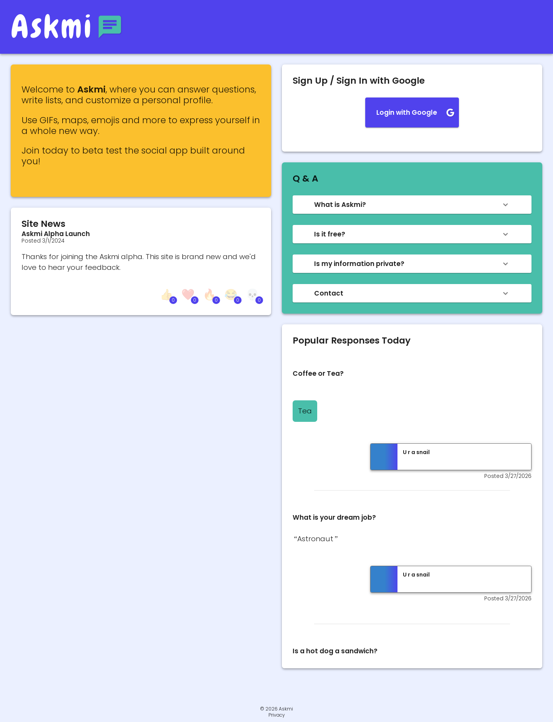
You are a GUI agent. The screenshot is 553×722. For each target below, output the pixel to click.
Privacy (276, 715)
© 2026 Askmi (276, 708)
